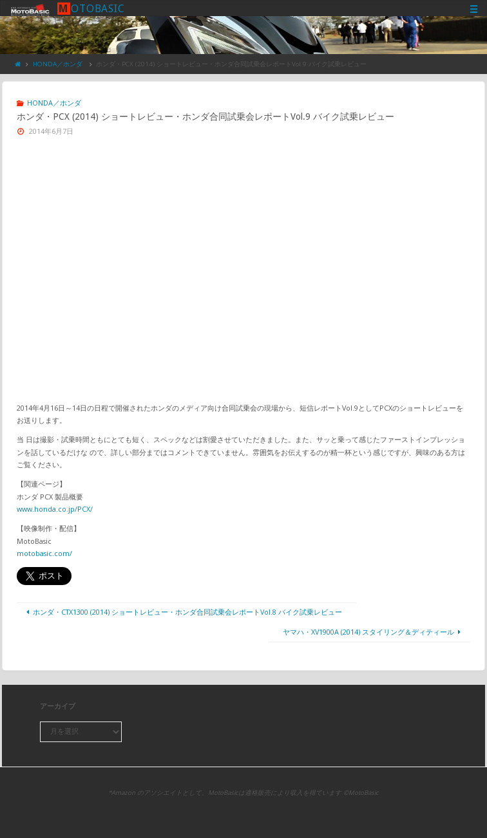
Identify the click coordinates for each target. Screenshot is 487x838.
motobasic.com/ (44, 553)
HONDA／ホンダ (57, 64)
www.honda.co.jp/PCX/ (55, 509)
